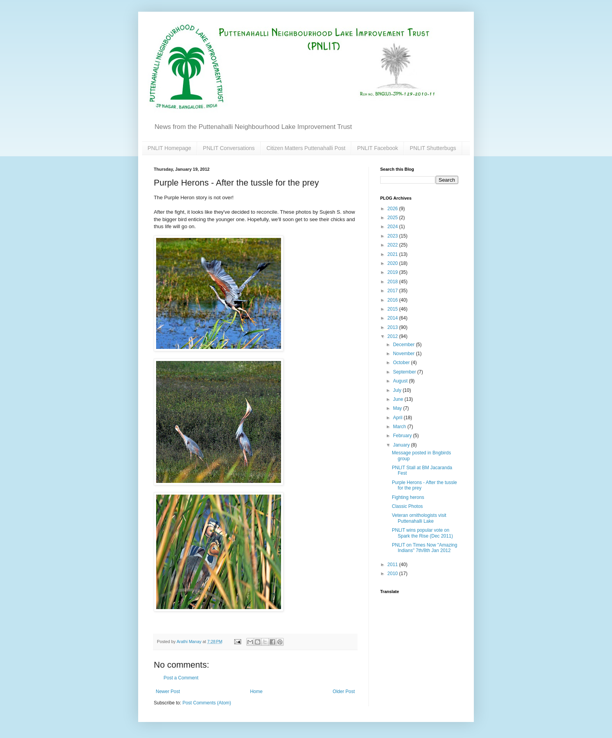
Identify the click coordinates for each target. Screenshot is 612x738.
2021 (393, 254)
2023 (393, 236)
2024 (393, 226)
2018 (393, 281)
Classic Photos (407, 506)
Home (256, 691)
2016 (393, 300)
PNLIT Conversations (229, 148)
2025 (393, 217)
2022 (393, 245)
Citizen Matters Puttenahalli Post (306, 148)
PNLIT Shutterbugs (433, 148)
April (398, 417)
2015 (393, 309)
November (404, 353)
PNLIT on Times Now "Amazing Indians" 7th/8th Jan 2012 (424, 547)
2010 (393, 573)
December (404, 344)
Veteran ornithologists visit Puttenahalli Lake (419, 518)
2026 (393, 208)
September (405, 372)
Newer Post (168, 691)
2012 (393, 336)
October (402, 362)
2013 (393, 327)
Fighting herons (408, 497)
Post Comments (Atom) (206, 703)
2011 (393, 564)
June (398, 399)
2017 (393, 290)
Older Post (344, 691)
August (401, 381)
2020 (393, 263)
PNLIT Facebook (377, 148)
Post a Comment (181, 678)
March (400, 426)
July (398, 390)
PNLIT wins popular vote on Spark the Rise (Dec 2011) (422, 532)
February (403, 435)
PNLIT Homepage (169, 148)
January (402, 445)
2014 (393, 318)
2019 (393, 272)
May (398, 408)
